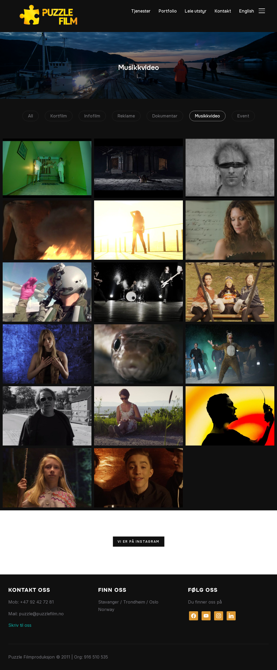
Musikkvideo (207, 116)
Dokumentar (165, 116)
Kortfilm (58, 116)
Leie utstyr (196, 11)
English (246, 11)
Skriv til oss (19, 625)
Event (243, 116)
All (30, 116)
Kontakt (223, 11)
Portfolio (168, 11)
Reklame (126, 116)
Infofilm (92, 116)
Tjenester (141, 11)
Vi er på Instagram (138, 541)
